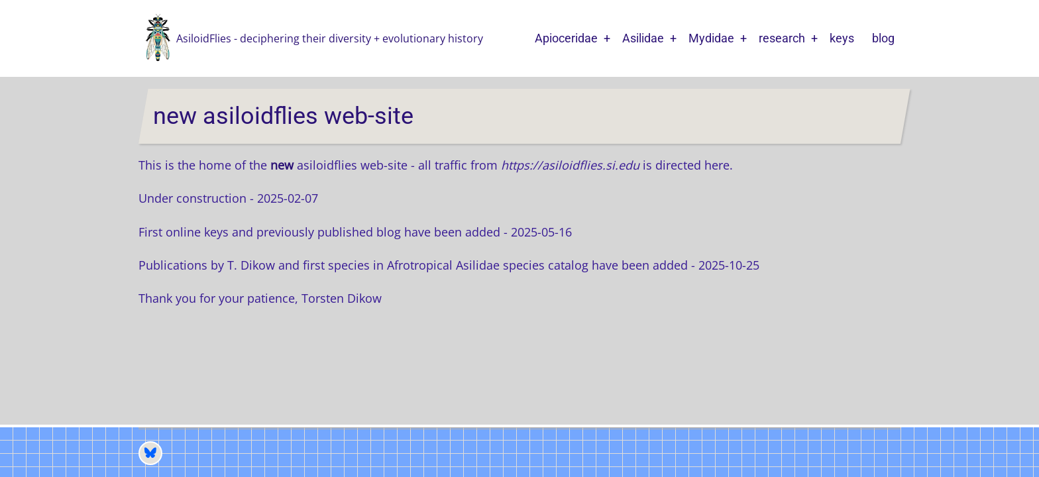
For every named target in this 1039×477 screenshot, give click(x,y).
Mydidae (711, 38)
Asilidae (643, 38)
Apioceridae (566, 38)
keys (842, 38)
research (782, 38)
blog (883, 38)
